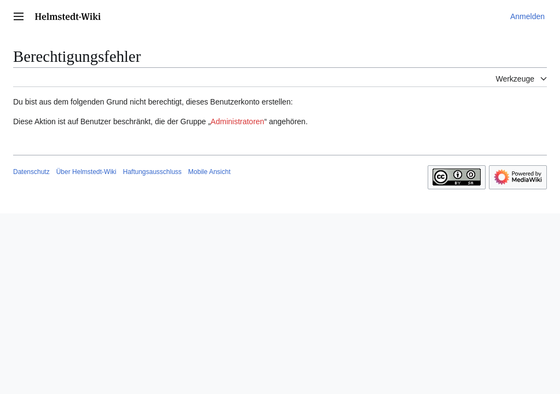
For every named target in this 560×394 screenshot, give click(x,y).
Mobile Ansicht (209, 172)
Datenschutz (31, 172)
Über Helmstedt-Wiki (86, 172)
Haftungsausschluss (152, 172)
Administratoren (237, 121)
